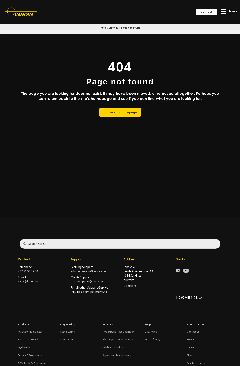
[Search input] (120, 244)
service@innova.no (95, 292)
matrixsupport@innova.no (87, 281)
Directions (130, 286)
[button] (229, 11)
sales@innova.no (28, 281)
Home (103, 27)
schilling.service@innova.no (88, 271)
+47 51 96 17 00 (28, 271)
